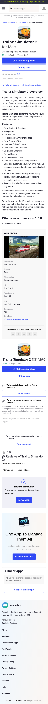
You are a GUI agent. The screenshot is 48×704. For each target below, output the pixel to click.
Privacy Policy (8, 662)
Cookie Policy (8, 674)
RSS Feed (6, 693)
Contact (5, 681)
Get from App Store (24, 60)
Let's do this (24, 500)
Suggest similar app (24, 589)
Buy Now (24, 67)
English (5, 623)
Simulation (22, 23)
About (4, 630)
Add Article (7, 649)
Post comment (24, 444)
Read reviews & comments (12, 79)
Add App (5, 636)
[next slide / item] (42, 247)
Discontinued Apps (10, 643)
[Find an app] (11, 8)
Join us (40, 1)
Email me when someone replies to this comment (23, 437)
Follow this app (10, 85)
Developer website (32, 85)
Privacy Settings (9, 668)
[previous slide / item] (6, 247)
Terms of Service (9, 655)
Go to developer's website (16, 319)
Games (12, 23)
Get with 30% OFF (24, 556)
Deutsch (13, 623)
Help (4, 687)
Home (4, 23)
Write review (24, 393)
